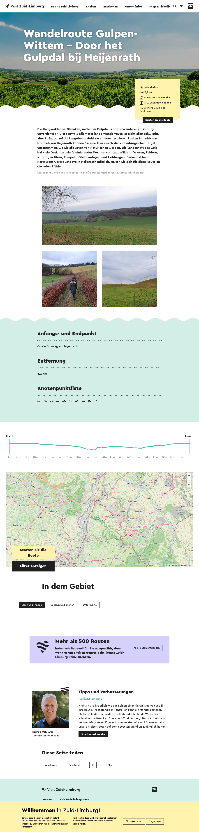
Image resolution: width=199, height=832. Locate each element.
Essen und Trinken (32, 605)
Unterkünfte (133, 6)
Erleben (91, 6)
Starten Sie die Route (157, 120)
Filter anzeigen (33, 566)
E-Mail (109, 765)
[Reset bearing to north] (189, 484)
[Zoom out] (189, 480)
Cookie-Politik (78, 824)
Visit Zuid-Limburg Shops (74, 799)
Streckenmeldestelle (93, 734)
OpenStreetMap (175, 565)
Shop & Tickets (159, 6)
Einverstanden (134, 821)
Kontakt (47, 799)
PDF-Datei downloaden (157, 97)
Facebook (74, 765)
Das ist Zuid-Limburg (65, 6)
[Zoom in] (189, 475)
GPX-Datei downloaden (157, 102)
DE (181, 6)
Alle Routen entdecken (147, 648)
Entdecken (110, 6)
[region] (99, 519)
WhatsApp (51, 765)
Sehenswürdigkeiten (62, 605)
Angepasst (155, 821)
